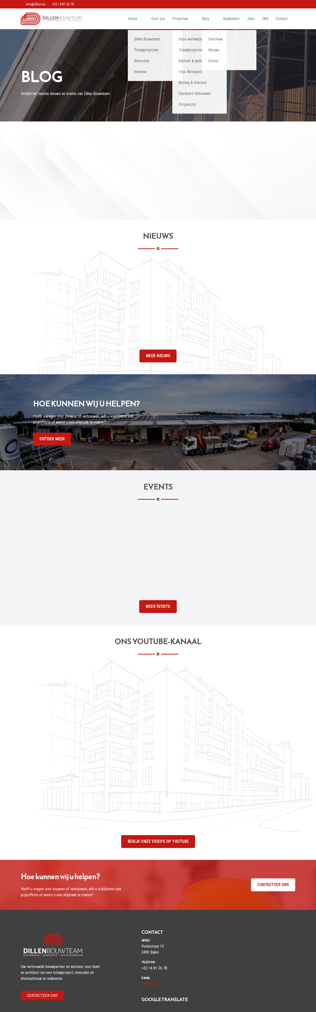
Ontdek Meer (52, 439)
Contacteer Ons (42, 995)
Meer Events (158, 606)
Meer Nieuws (158, 355)
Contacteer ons (273, 884)
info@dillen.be (152, 984)
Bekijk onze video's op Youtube (158, 841)
